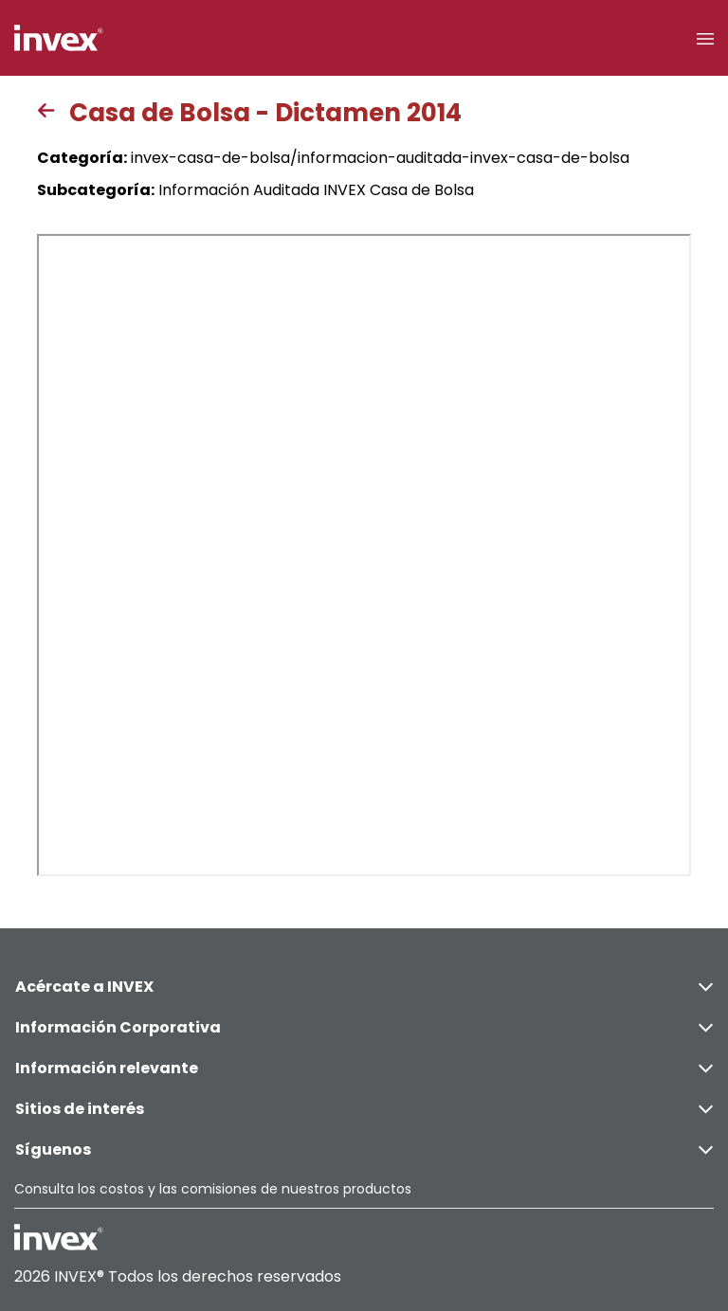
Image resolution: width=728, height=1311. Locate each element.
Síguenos (364, 1149)
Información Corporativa (364, 1027)
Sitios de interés (364, 1109)
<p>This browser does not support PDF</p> (364, 555)
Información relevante (364, 1068)
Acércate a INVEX (364, 986)
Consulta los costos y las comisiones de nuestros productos (212, 1188)
